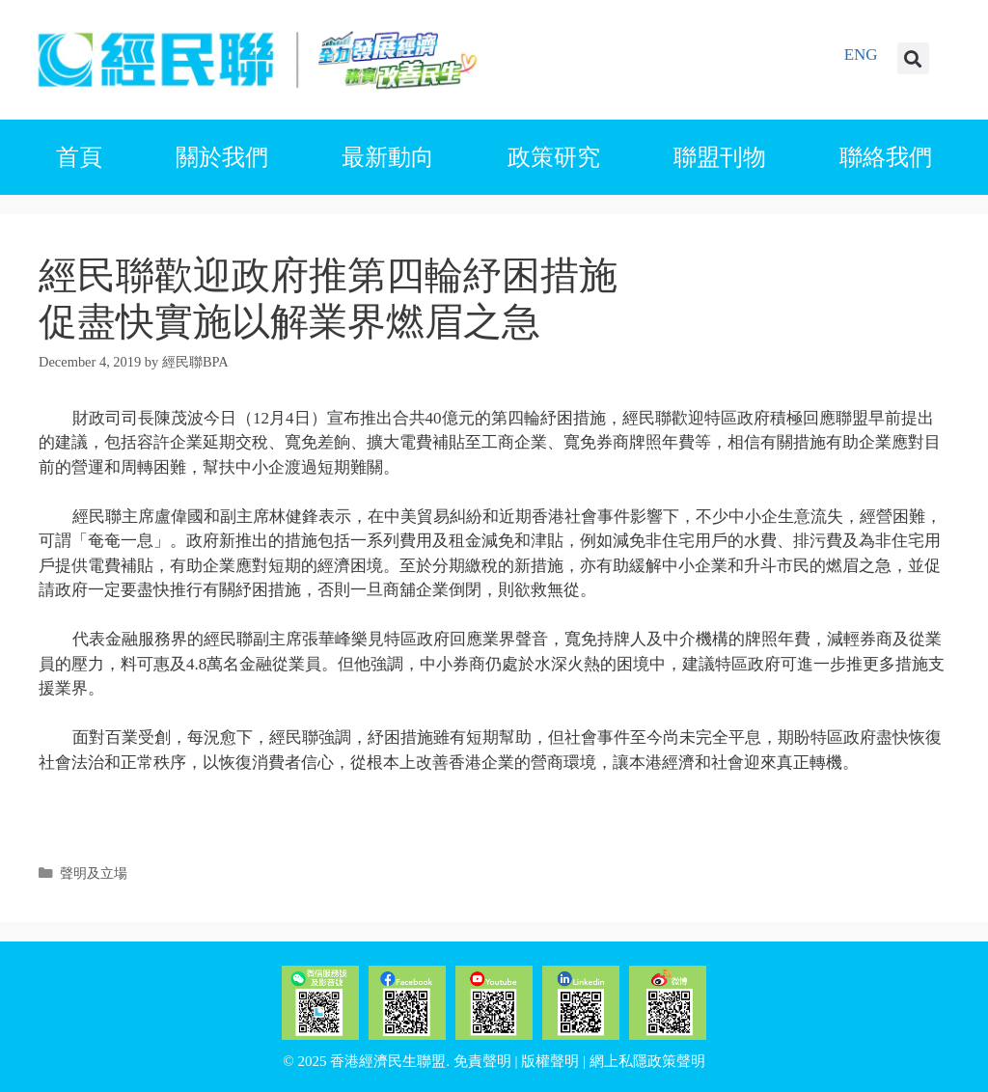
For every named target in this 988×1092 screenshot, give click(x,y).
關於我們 (222, 157)
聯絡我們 (885, 157)
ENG (861, 54)
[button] (913, 58)
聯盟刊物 (719, 157)
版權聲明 (550, 1061)
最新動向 (388, 157)
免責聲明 (482, 1061)
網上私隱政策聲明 (647, 1061)
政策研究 (554, 157)
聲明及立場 (93, 873)
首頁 (79, 157)
